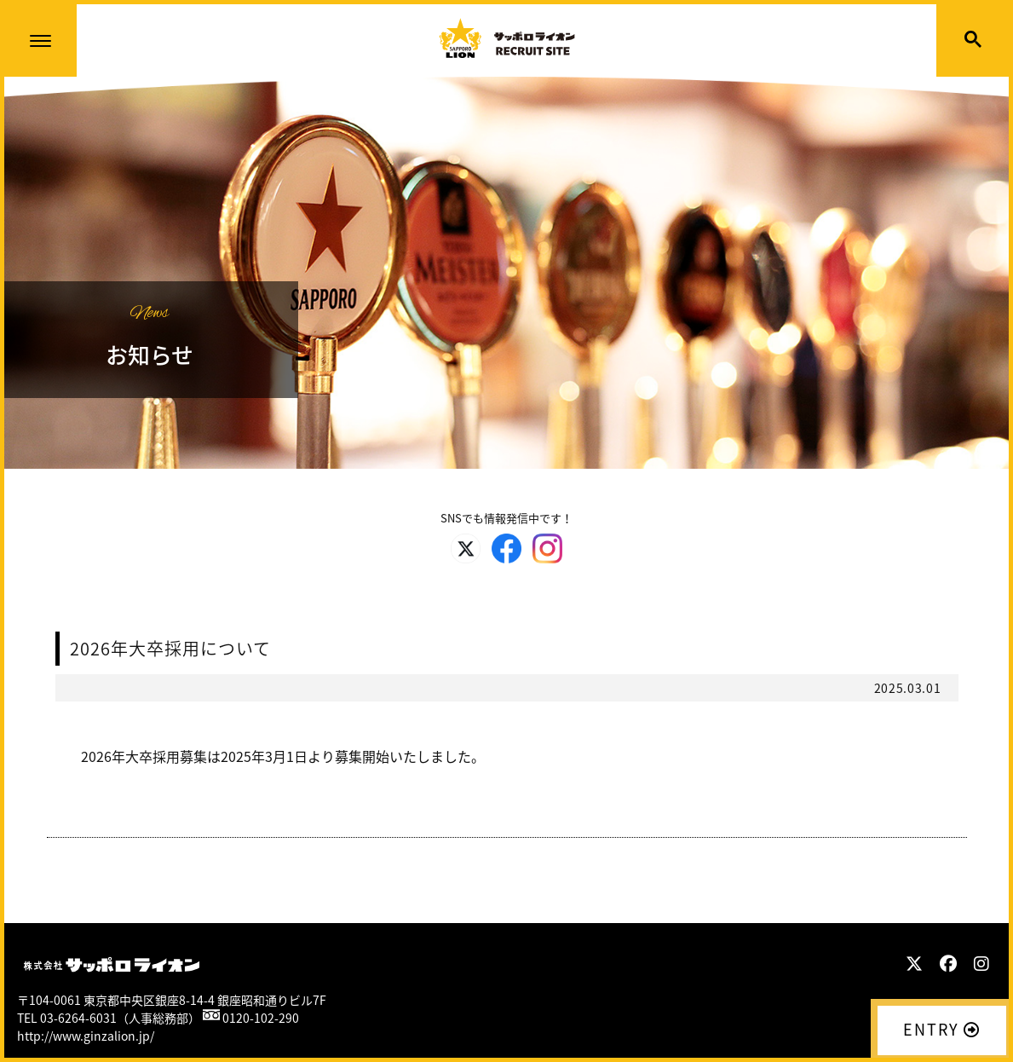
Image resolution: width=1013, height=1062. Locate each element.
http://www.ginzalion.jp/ (85, 1035)
